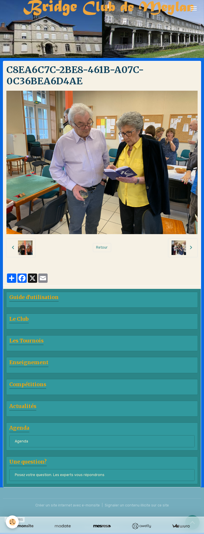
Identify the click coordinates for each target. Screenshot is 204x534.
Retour (102, 247)
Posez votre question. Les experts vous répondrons (59, 475)
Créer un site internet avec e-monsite (67, 505)
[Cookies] (12, 521)
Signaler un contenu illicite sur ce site (137, 505)
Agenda (21, 441)
